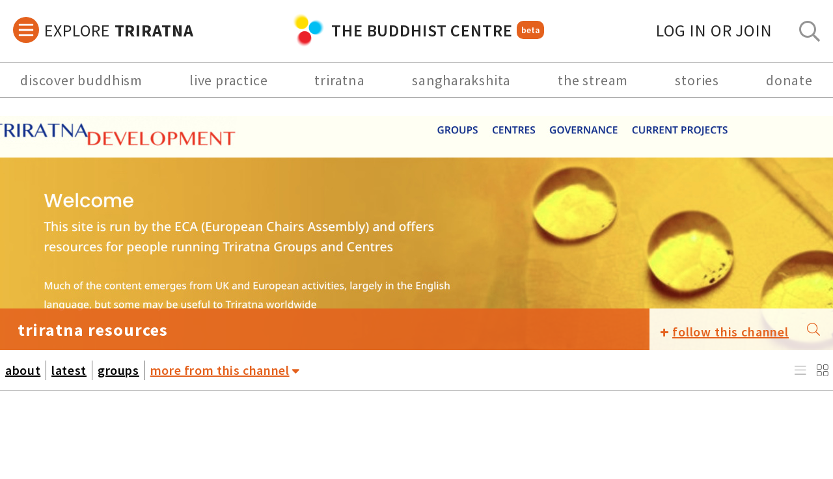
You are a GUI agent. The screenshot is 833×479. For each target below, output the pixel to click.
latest (69, 370)
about (22, 370)
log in (714, 30)
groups (118, 370)
